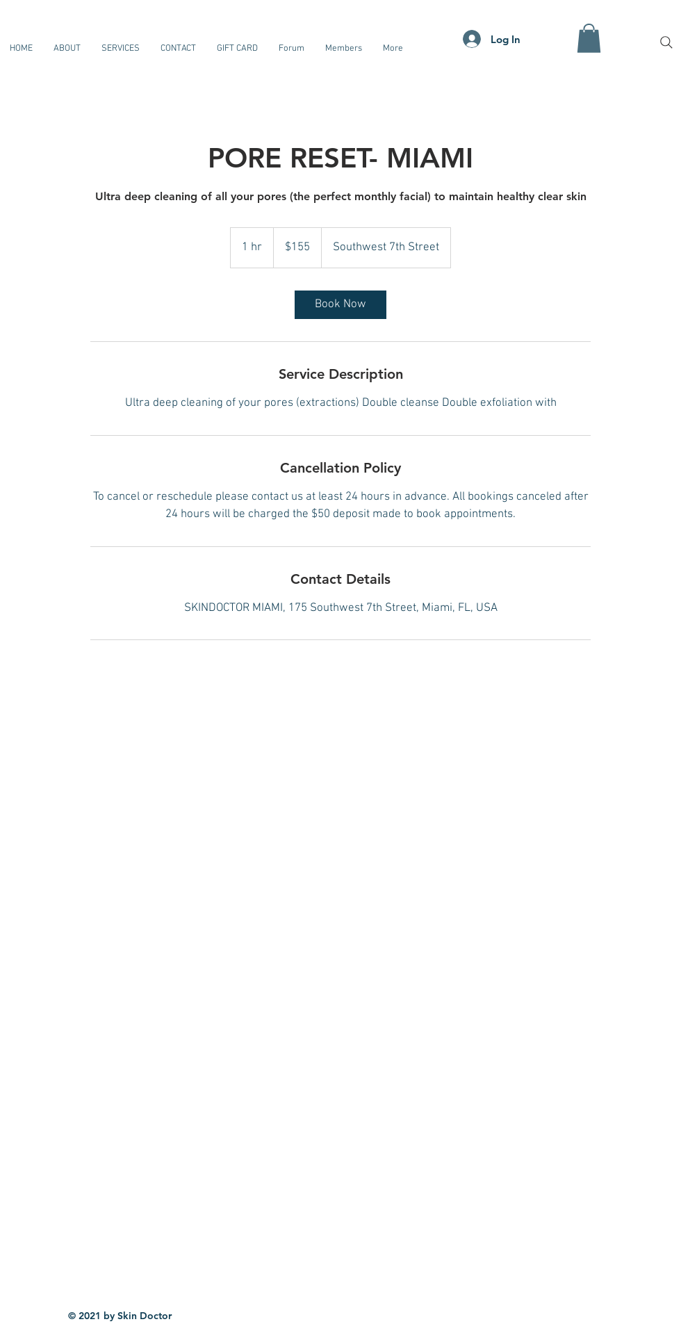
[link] (340, 305)
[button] (589, 38)
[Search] (666, 42)
